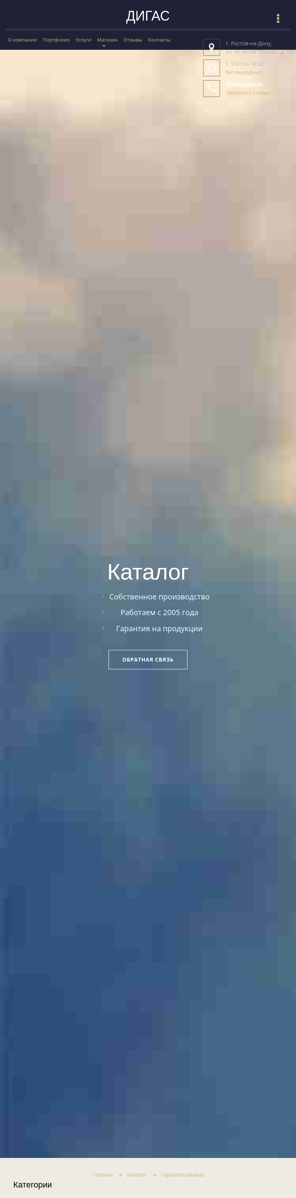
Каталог (137, 1174)
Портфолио (56, 39)
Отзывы (132, 39)
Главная (102, 1174)
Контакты (159, 39)
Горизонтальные (182, 1174)
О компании (22, 39)
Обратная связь (148, 659)
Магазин (107, 39)
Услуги (83, 39)
